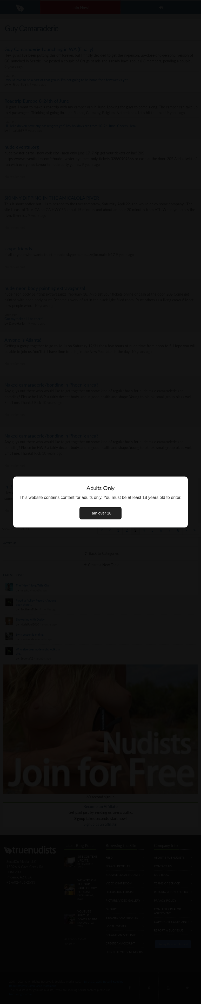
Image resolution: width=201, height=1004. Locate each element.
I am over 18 (100, 513)
